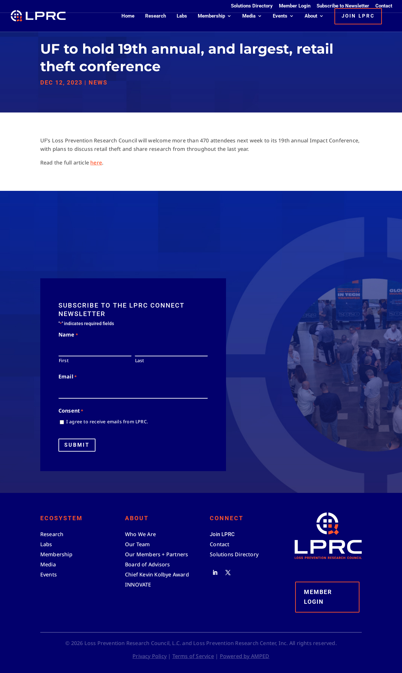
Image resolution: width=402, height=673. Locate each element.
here (96, 162)
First (64, 360)
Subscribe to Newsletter (343, 6)
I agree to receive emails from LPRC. (107, 421)
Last (139, 360)
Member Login (294, 6)
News (98, 82)
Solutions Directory (252, 6)
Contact (383, 6)
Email (67, 377)
